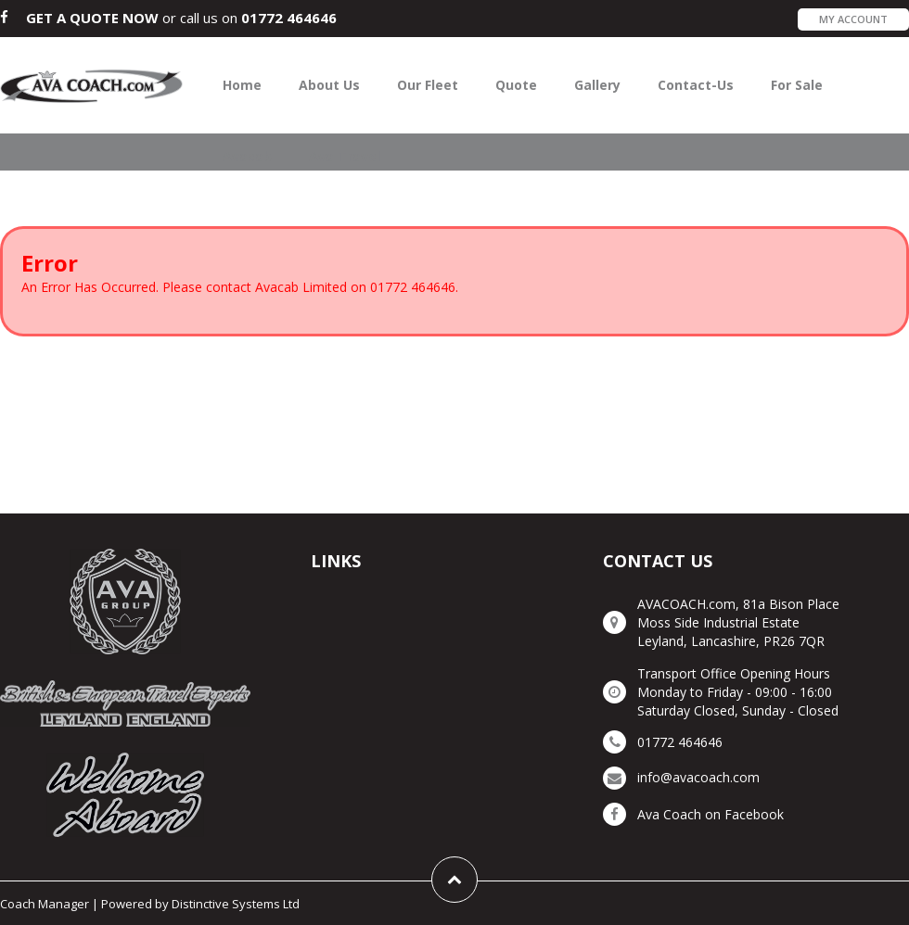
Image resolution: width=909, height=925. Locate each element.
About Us (329, 85)
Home (242, 85)
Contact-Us (696, 85)
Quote (516, 85)
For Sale (797, 85)
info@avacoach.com (698, 777)
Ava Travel (344, 156)
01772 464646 (289, 17)
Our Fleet (427, 85)
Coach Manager (44, 903)
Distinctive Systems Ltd (236, 903)
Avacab (247, 156)
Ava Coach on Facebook (710, 814)
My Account (853, 19)
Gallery (597, 85)
